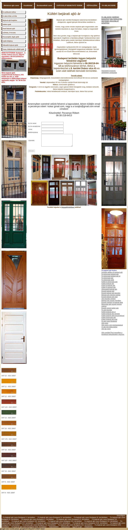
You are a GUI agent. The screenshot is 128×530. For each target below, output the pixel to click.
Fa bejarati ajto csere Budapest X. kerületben (37, 519)
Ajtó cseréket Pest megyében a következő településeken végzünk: (113, 333)
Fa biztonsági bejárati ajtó (110, 274)
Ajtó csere (105, 323)
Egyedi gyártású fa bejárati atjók (112, 302)
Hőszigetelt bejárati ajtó (109, 289)
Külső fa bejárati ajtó (108, 285)
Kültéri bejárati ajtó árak (109, 319)
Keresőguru (121, 515)
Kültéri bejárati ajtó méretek (111, 314)
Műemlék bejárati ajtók (10, 45)
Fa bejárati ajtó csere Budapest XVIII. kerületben (90, 523)
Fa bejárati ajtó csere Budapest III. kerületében (91, 517)
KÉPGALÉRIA (92, 5)
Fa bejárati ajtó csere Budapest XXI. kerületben (75, 525)
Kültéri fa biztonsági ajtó (109, 282)
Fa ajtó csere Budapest (109, 321)
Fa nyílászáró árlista (9, 12)
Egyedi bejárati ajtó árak (110, 297)
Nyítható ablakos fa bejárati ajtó (112, 272)
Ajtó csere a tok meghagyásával (112, 325)
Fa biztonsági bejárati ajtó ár (111, 276)
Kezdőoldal (28, 5)
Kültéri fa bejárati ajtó (109, 287)
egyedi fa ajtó (77, 527)
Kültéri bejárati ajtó (108, 284)
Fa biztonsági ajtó (107, 278)
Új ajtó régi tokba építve (109, 327)
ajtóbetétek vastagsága (109, 73)
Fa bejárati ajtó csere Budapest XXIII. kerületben (29, 527)
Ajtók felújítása (8, 41)
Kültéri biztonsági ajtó (109, 317)
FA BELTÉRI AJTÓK (10, 16)
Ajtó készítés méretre (109, 299)
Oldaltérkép (88, 527)
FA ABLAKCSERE (109, 5)
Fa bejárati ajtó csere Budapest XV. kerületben (101, 521)
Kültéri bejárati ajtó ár (109, 312)
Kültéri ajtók (7, 24)
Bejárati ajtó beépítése (10, 20)
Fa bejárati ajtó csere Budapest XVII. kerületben (53, 523)
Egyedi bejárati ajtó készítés (111, 293)
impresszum (65, 527)
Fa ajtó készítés (107, 310)
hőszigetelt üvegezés (109, 71)
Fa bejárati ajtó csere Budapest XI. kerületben (72, 519)
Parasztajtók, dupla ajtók (11, 37)
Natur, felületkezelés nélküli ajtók (13, 49)
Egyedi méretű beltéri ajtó (110, 308)
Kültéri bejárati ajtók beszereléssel (113, 316)
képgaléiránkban (68, 207)
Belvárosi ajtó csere (11, 5)
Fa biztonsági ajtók (108, 280)
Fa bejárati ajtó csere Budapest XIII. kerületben (29, 521)
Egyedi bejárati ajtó (108, 291)
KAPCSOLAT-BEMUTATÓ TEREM (69, 5)
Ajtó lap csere (106, 329)
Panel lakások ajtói (9, 28)
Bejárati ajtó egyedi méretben (111, 301)
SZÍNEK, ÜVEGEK (9, 33)
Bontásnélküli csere (44, 5)
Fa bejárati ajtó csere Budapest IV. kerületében (54, 517)
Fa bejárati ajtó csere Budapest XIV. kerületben (65, 521)
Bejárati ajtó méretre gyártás (111, 295)
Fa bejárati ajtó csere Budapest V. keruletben (19, 517)
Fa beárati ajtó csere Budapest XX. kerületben (39, 525)
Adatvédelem (53, 527)
